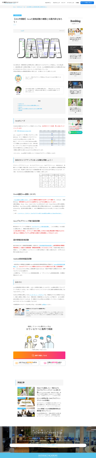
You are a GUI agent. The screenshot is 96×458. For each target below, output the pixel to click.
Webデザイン (48, 2)
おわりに (20, 107)
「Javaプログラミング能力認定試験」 (40, 226)
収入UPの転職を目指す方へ (87, 2)
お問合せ (44, 304)
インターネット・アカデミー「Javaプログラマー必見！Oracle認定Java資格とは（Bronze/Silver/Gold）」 (40, 213)
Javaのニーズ (21, 103)
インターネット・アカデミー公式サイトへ (48, 443)
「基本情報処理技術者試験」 (45, 245)
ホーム (14, 6)
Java (24, 6)
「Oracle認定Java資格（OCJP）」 (21, 199)
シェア (22, 30)
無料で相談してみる (39, 354)
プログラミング (56, 2)
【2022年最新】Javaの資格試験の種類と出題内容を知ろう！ (36, 6)
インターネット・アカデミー (37, 294)
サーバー (63, 2)
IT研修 (77, 2)
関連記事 (20, 110)
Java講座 (27, 310)
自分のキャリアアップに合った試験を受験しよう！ (29, 105)
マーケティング (70, 2)
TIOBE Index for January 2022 (25, 131)
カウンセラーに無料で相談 (30, 108)
